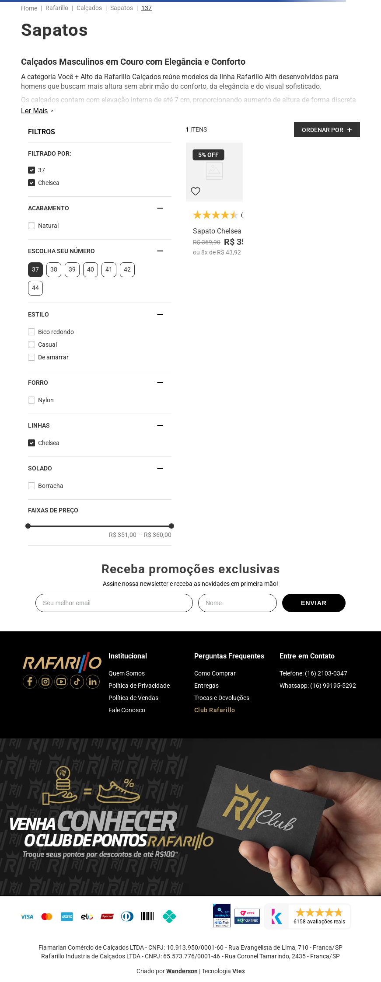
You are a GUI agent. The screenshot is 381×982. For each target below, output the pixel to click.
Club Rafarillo (214, 710)
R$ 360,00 (154, 534)
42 (127, 269)
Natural (48, 225)
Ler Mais (34, 111)
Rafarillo (56, 7)
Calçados (89, 7)
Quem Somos (126, 673)
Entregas (206, 685)
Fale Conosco (126, 710)
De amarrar (53, 357)
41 (108, 269)
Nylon (46, 400)
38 (53, 269)
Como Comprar (215, 673)
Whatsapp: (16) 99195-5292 (318, 685)
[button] (99, 153)
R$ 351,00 (122, 534)
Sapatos (121, 7)
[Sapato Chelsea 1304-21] (214, 199)
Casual (47, 344)
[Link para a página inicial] (31, 8)
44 (35, 287)
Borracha (50, 485)
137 (146, 7)
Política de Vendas (133, 697)
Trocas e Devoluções (221, 697)
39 (72, 269)
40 (90, 269)
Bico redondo (56, 331)
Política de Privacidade (139, 685)
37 (41, 170)
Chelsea (48, 182)
